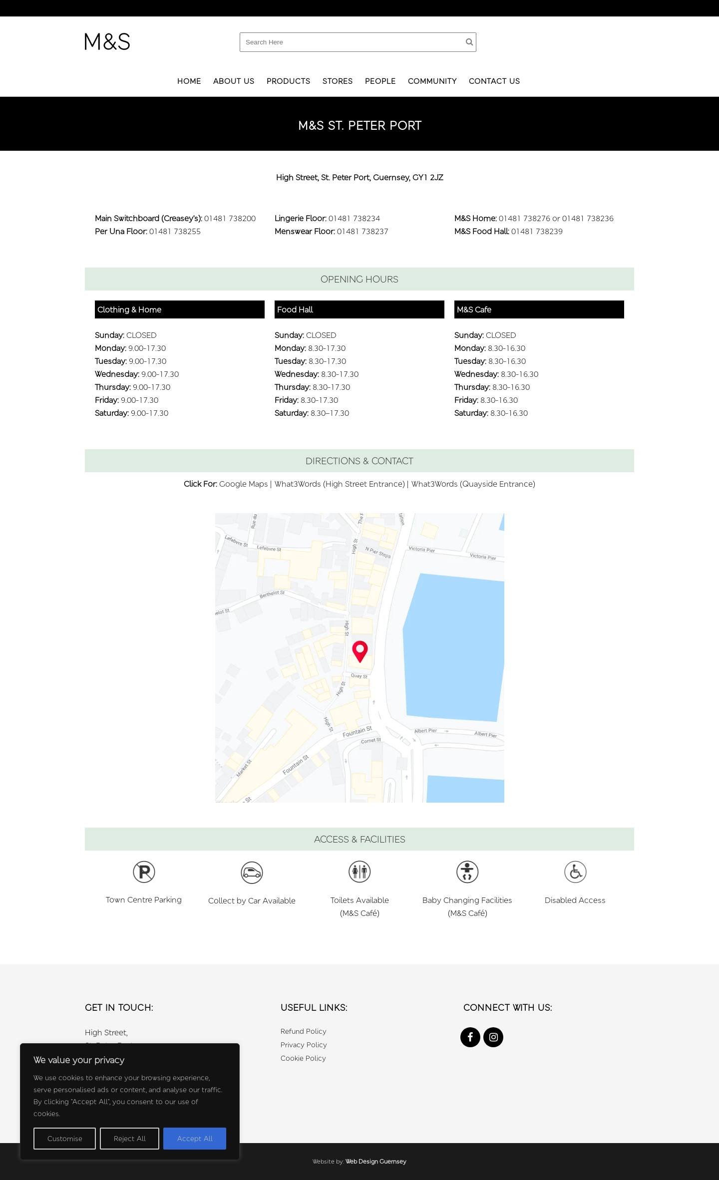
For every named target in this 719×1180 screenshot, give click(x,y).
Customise (64, 1138)
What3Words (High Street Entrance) (340, 484)
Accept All (195, 1138)
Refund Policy (304, 1031)
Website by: (329, 1161)
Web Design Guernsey (376, 1161)
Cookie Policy (303, 1058)
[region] (130, 1101)
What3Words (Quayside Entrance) (473, 484)
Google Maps (243, 484)
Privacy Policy (304, 1044)
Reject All (130, 1138)
